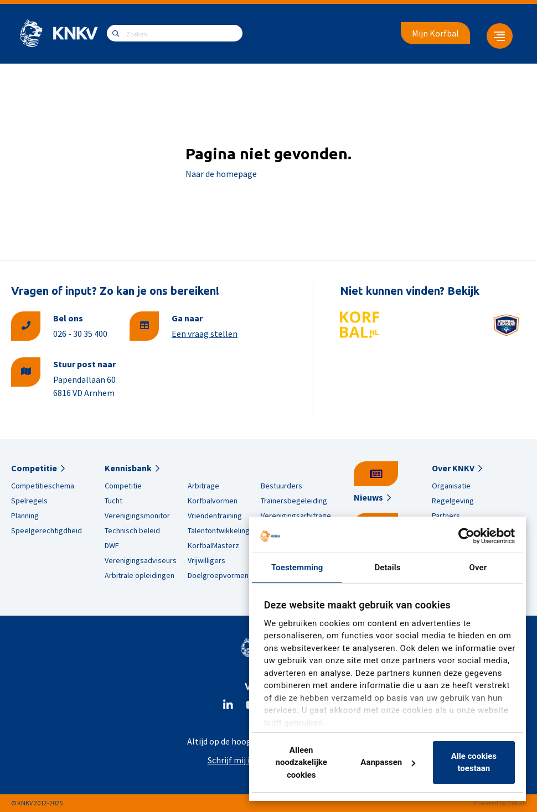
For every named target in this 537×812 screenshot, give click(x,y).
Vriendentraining (215, 515)
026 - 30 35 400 (80, 333)
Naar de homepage (221, 173)
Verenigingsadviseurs (141, 560)
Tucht (113, 501)
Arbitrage (203, 486)
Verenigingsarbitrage (296, 515)
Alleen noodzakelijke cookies (301, 762)
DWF (112, 545)
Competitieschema (42, 486)
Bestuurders (281, 486)
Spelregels (29, 501)
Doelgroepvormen (218, 575)
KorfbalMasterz (213, 545)
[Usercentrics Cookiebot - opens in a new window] (466, 536)
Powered (486, 803)
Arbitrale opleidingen (139, 575)
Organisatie (451, 486)
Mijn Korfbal (435, 33)
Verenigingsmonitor (137, 515)
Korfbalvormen (212, 501)
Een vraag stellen (204, 333)
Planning (25, 515)
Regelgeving (453, 501)
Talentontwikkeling (219, 530)
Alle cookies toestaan (474, 762)
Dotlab (516, 803)
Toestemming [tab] (297, 567)
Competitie (34, 467)
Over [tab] (478, 567)
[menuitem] (496, 33)
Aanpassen (387, 762)
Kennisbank (128, 467)
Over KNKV (453, 467)
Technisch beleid (132, 530)
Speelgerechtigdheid (46, 530)
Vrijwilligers (206, 560)
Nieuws (368, 497)
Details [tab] (387, 567)
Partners (446, 515)
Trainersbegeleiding (294, 501)
